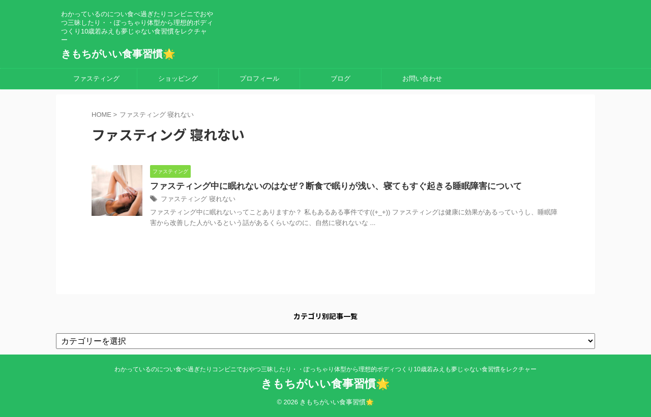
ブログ (340, 78)
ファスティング (96, 78)
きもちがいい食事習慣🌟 (118, 53)
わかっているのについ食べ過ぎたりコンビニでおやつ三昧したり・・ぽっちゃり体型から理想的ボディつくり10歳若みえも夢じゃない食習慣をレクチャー (325, 369)
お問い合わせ (422, 78)
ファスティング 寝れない (195, 200)
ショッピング (178, 78)
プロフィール (259, 78)
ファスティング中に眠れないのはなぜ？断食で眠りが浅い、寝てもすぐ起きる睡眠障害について (325, 186)
